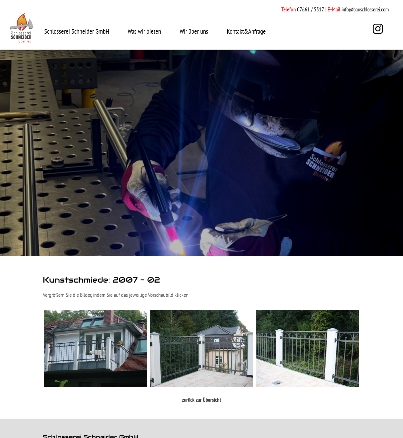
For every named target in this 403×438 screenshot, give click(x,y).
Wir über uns (194, 31)
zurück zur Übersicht (201, 399)
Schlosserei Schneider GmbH (76, 31)
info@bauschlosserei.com (365, 9)
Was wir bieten (144, 31)
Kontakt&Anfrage (246, 31)
